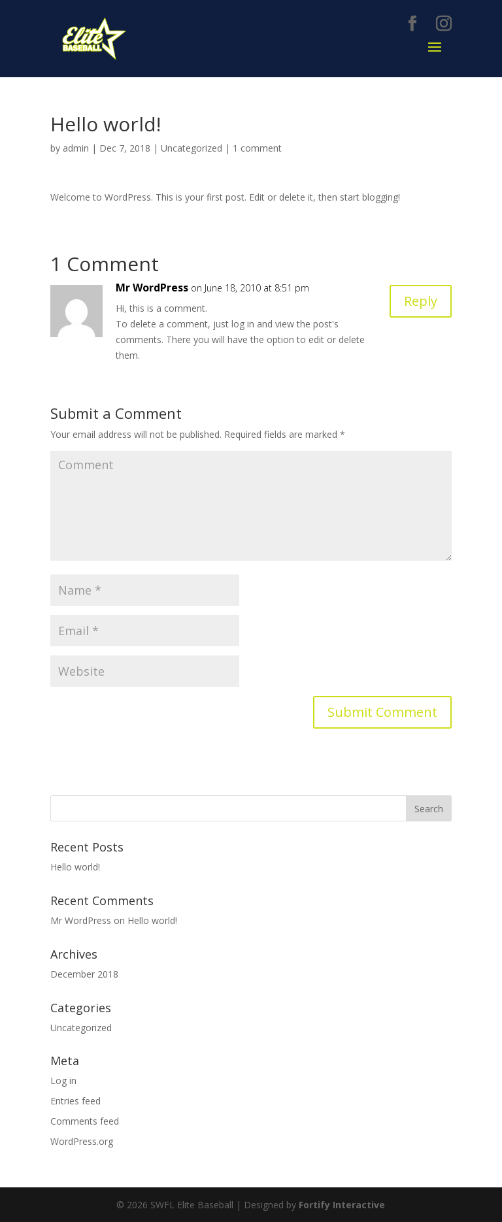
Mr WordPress (152, 287)
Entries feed (75, 1101)
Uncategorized (191, 148)
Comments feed (84, 1121)
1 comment (257, 148)
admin (76, 148)
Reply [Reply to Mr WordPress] (420, 301)
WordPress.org (81, 1141)
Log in (63, 1080)
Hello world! (75, 867)
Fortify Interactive (342, 1204)
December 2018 (84, 974)
